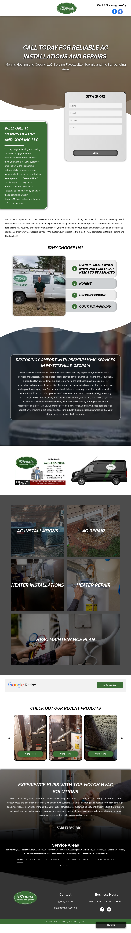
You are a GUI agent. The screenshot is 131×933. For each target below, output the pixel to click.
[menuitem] (20, 860)
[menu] (5, 8)
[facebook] (114, 12)
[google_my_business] (120, 12)
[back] (8, 737)
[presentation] (88, 142)
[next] (122, 737)
